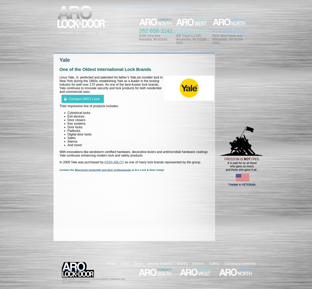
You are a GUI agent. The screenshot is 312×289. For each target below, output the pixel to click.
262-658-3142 (156, 31)
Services (198, 263)
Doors (124, 6)
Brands (168, 6)
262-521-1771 (192, 31)
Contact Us (219, 6)
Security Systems (146, 6)
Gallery (214, 263)
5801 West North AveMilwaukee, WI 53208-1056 (228, 39)
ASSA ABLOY (114, 162)
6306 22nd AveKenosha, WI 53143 (153, 37)
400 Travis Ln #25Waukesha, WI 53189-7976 (191, 39)
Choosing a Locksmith (240, 263)
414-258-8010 (229, 31)
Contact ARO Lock (84, 99)
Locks (110, 6)
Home (111, 263)
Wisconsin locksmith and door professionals (103, 170)
